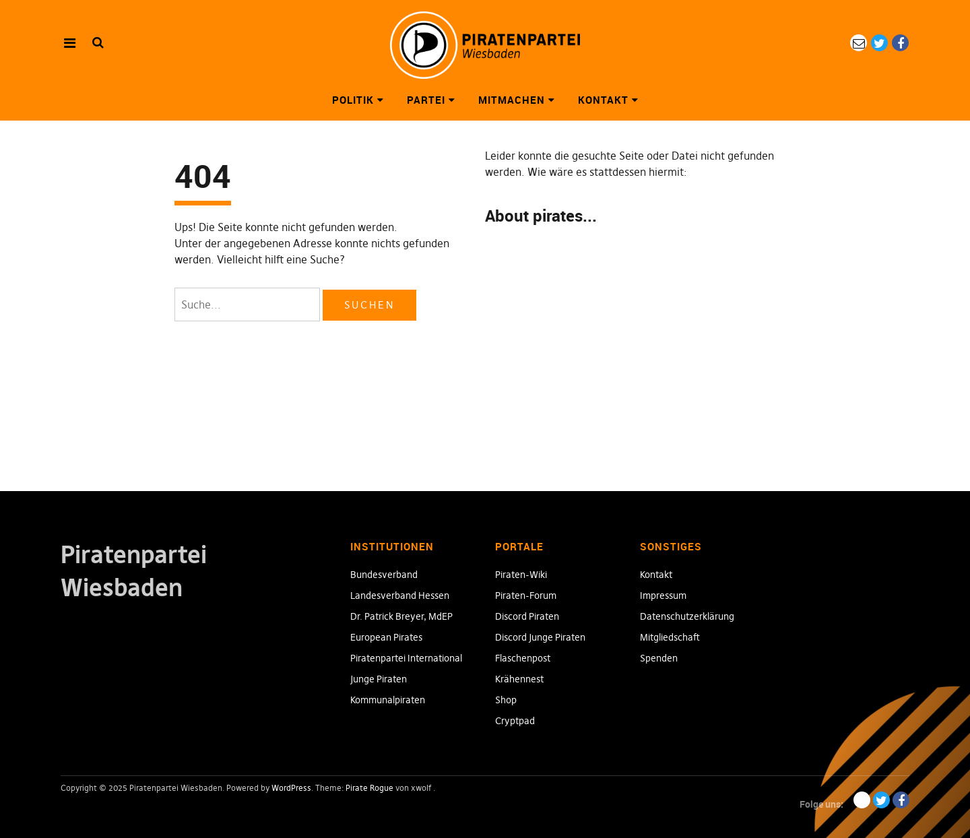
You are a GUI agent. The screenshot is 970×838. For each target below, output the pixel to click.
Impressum (663, 595)
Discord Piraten (527, 616)
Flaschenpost (522, 658)
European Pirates (386, 637)
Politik (353, 99)
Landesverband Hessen (399, 595)
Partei (426, 99)
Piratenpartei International (406, 658)
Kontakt (603, 99)
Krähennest (519, 679)
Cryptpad (515, 721)
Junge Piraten (378, 679)
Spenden (659, 658)
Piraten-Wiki (521, 575)
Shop (506, 700)
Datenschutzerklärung (687, 616)
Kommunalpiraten (387, 700)
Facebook (900, 42)
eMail (858, 42)
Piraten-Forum (525, 595)
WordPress (291, 788)
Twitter (879, 42)
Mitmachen (511, 99)
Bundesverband (384, 575)
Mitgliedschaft (670, 637)
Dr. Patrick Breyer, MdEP (401, 616)
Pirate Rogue (369, 788)
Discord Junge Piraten (540, 637)
